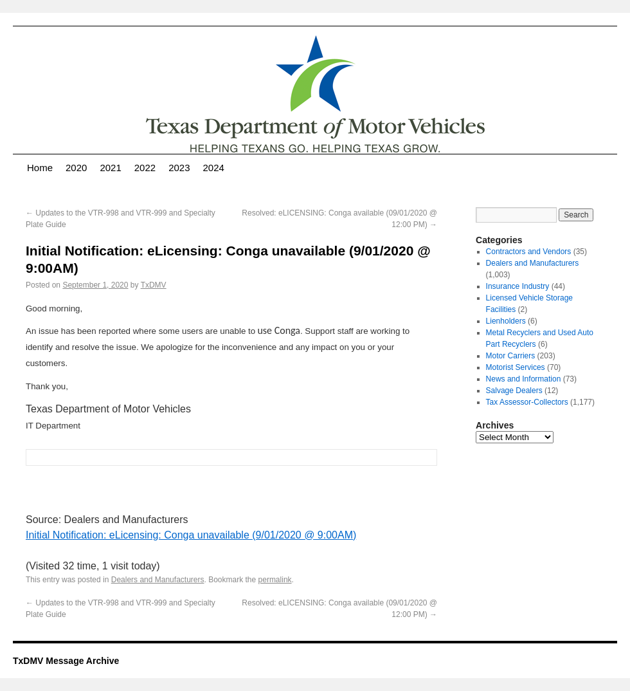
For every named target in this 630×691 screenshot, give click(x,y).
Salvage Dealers (514, 390)
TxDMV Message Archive (66, 661)
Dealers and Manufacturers (157, 579)
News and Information (523, 378)
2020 (76, 167)
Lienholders (506, 321)
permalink (275, 579)
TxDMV (153, 285)
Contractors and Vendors (529, 251)
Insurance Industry (518, 286)
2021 (110, 167)
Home (40, 167)
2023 (179, 167)
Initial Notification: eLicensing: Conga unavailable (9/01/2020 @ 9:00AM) (191, 535)
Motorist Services (515, 367)
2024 (213, 167)
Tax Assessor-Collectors (527, 402)
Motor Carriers (511, 355)
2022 (145, 167)
